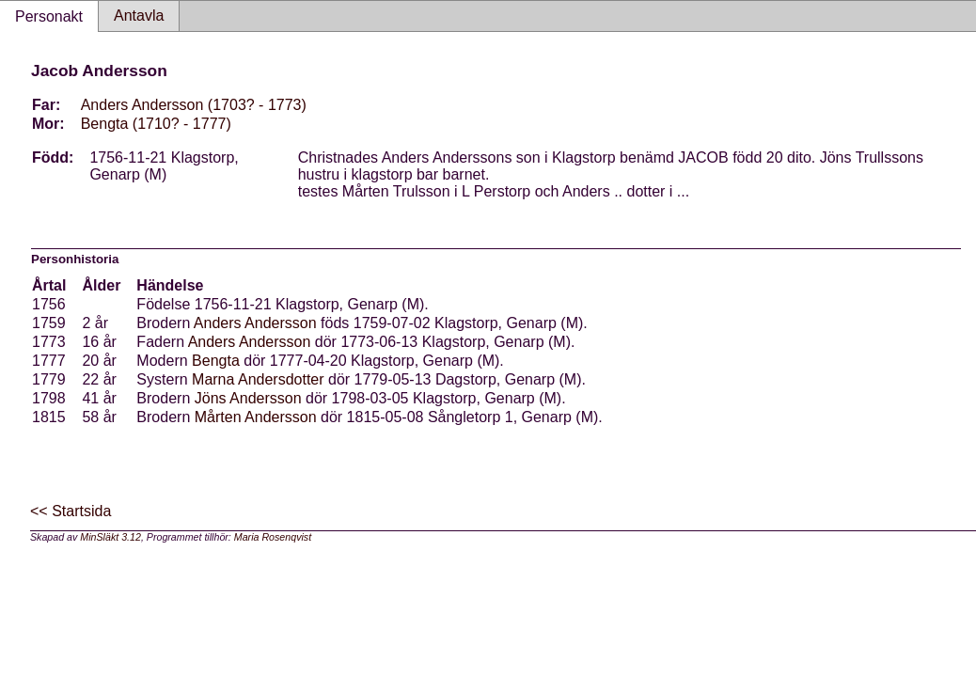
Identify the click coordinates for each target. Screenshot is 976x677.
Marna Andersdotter (258, 379)
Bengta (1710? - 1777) (156, 124)
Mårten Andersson (256, 417)
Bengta (216, 361)
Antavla (139, 16)
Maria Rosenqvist (272, 537)
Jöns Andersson (248, 398)
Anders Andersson (255, 323)
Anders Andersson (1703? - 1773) (194, 105)
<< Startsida (70, 511)
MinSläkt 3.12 (110, 537)
